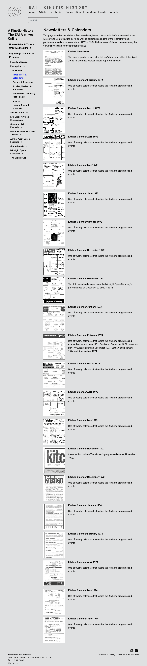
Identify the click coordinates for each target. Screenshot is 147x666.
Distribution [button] (56, 12)
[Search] (43, 20)
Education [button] (89, 12)
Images (16, 101)
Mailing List (13, 663)
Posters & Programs (23, 82)
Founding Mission (19, 62)
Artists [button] (43, 12)
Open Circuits (17, 146)
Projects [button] (114, 12)
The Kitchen (16, 70)
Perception (16, 66)
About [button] (32, 12)
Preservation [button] (73, 12)
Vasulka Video (17, 112)
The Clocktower (18, 158)
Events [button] (102, 12)
